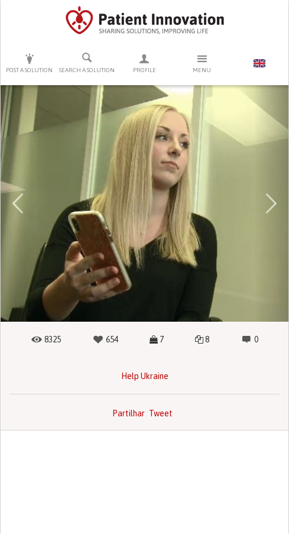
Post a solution (29, 63)
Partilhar (128, 413)
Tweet (161, 413)
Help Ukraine (144, 376)
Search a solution (86, 62)
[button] (18, 203)
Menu (201, 63)
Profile (144, 63)
